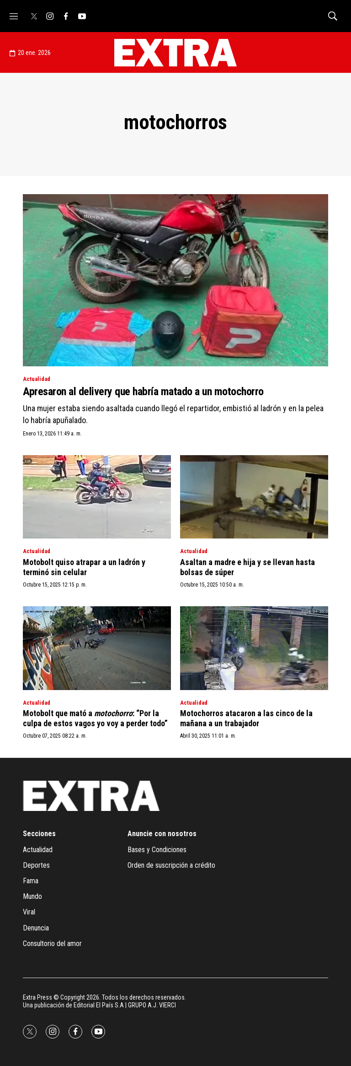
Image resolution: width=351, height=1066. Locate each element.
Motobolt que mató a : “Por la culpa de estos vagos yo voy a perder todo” (95, 718)
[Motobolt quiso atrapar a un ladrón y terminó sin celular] (97, 496)
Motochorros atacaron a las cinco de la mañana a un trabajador (246, 718)
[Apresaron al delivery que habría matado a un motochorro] (175, 280)
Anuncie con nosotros (162, 833)
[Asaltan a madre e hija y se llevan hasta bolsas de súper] (254, 496)
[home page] (175, 52)
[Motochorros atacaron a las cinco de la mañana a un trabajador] (254, 648)
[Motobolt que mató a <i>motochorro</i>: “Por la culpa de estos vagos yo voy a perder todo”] (97, 648)
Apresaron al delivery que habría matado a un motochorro (143, 391)
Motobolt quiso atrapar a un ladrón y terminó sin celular (84, 567)
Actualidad (36, 378)
